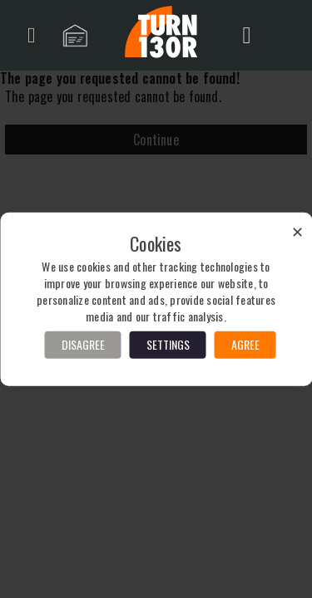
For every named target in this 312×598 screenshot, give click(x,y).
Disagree (83, 344)
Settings (168, 344)
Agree (245, 344)
